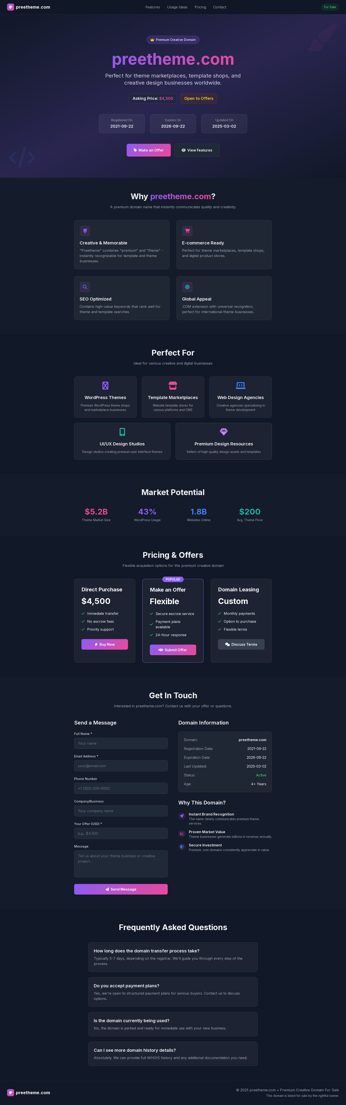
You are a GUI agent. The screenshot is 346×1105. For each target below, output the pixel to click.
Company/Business (89, 801)
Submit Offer (173, 650)
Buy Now (105, 644)
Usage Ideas (177, 7)
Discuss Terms (241, 644)
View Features (197, 150)
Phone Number (85, 779)
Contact (219, 7)
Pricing (200, 7)
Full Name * (83, 734)
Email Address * (86, 756)
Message (81, 846)
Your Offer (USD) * (88, 824)
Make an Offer (149, 150)
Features (152, 7)
